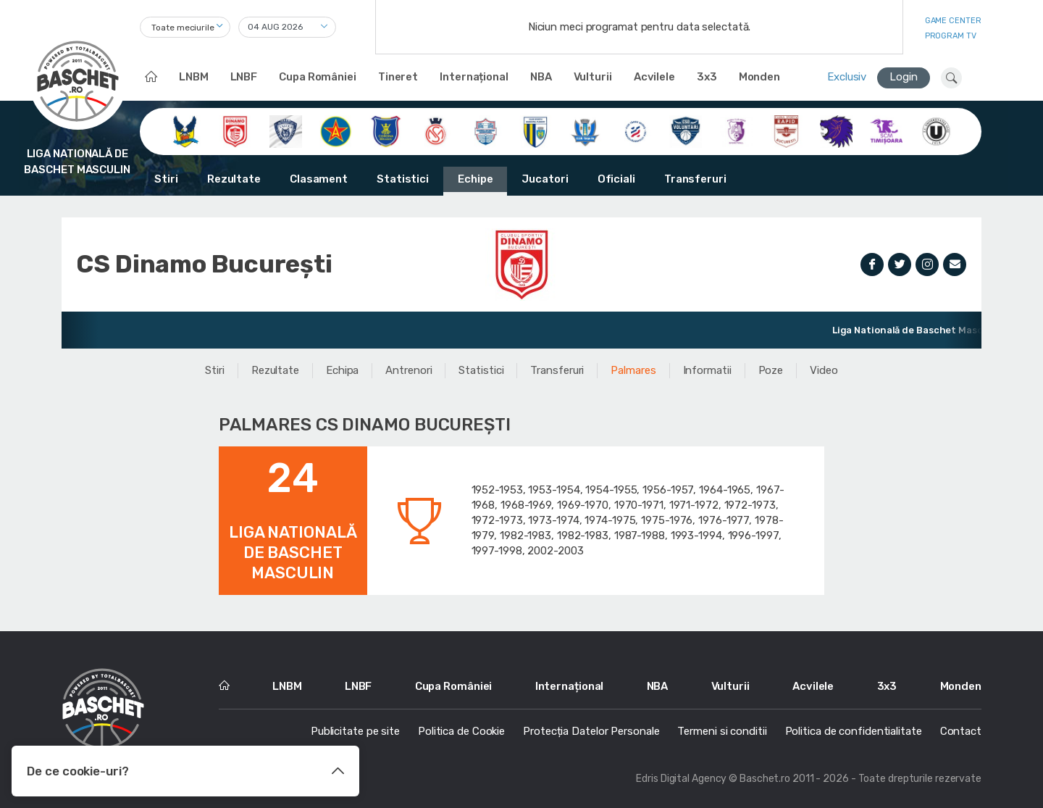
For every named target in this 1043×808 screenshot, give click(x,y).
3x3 (707, 76)
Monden (759, 76)
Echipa (342, 370)
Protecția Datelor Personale (591, 731)
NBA (541, 76)
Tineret (398, 76)
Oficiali (616, 179)
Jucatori (545, 179)
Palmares (633, 370)
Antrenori (408, 370)
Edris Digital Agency (681, 778)
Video (824, 370)
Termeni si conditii (721, 731)
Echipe (475, 179)
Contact (960, 731)
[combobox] (185, 27)
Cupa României (317, 76)
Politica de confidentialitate (853, 731)
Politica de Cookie (461, 731)
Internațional (474, 76)
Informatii (707, 370)
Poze (771, 370)
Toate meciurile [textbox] (182, 27)
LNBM (194, 76)
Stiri (166, 179)
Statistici (403, 179)
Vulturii (593, 76)
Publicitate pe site (355, 731)
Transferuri (695, 179)
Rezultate (234, 179)
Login (903, 76)
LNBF (244, 76)
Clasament (319, 179)
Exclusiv (846, 76)
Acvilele (654, 76)
